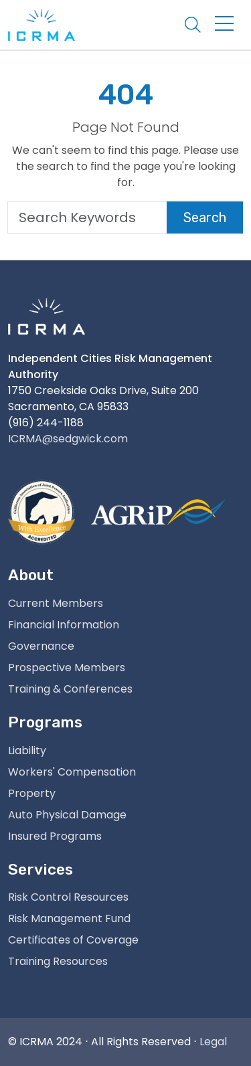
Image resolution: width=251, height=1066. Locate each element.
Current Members (55, 603)
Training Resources (58, 961)
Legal (213, 1041)
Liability (27, 750)
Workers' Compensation (72, 772)
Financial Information (63, 624)
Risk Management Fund (69, 918)
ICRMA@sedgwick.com (68, 438)
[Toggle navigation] (224, 24)
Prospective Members (66, 667)
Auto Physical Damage (67, 814)
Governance (41, 646)
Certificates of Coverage (73, 940)
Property (32, 793)
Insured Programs (55, 836)
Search (204, 217)
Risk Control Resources (68, 897)
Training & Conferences (70, 689)
